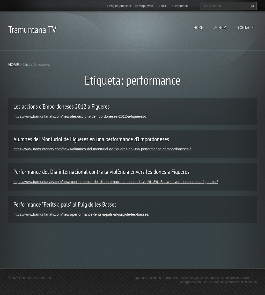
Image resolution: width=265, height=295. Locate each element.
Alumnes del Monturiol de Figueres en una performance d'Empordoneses (91, 139)
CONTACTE (246, 27)
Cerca (252, 6)
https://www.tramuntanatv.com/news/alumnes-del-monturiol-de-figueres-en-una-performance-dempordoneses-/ (102, 149)
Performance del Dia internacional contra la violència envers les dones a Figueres (101, 172)
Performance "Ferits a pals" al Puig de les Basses (64, 204)
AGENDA (220, 27)
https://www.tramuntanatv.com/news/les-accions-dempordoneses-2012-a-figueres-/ (79, 116)
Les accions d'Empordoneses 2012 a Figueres (61, 106)
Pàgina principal (120, 6)
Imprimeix (181, 6)
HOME (198, 27)
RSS (164, 6)
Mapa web (146, 6)
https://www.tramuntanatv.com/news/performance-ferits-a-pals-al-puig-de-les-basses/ (81, 214)
